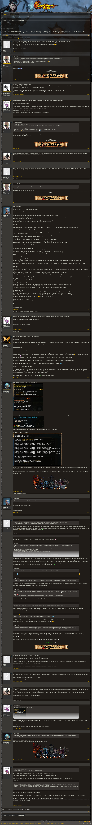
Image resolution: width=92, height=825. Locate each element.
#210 (88, 329)
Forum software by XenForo (11, 823)
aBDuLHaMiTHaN (26, 514)
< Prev (9, 37)
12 (20, 37)
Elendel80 (25, 311)
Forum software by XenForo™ (32, 823)
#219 (88, 759)
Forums (6, 14)
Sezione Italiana (11, 24)
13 (22, 37)
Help (85, 821)
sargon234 (5, 109)
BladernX (21, 311)
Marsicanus (6, 391)
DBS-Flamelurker (16, 311)
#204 (88, 114)
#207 (88, 176)
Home (87, 821)
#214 (88, 651)
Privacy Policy (88, 823)
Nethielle (5, 215)
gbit (4, 65)
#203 (88, 94)
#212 (88, 491)
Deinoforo (15, 117)
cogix (4, 50)
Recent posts (6, 16)
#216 (88, 681)
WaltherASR (6, 177)
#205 (88, 148)
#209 (88, 309)
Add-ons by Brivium (54, 823)
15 (25, 37)
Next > (28, 37)
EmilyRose (20, 24)
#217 (88, 697)
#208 (88, 202)
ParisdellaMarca (6, 94)
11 (18, 37)
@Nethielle (16, 610)
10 (16, 37)
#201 (88, 51)
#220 (88, 805)
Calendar (13, 14)
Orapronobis (6, 681)
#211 (88, 377)
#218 (88, 728)
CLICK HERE (61, 33)
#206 (88, 161)
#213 (88, 512)
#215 (88, 668)
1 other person (31, 311)
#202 (88, 79)
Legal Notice (81, 821)
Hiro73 (4, 162)
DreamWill (15, 331)
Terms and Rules (82, 823)
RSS (89, 821)
